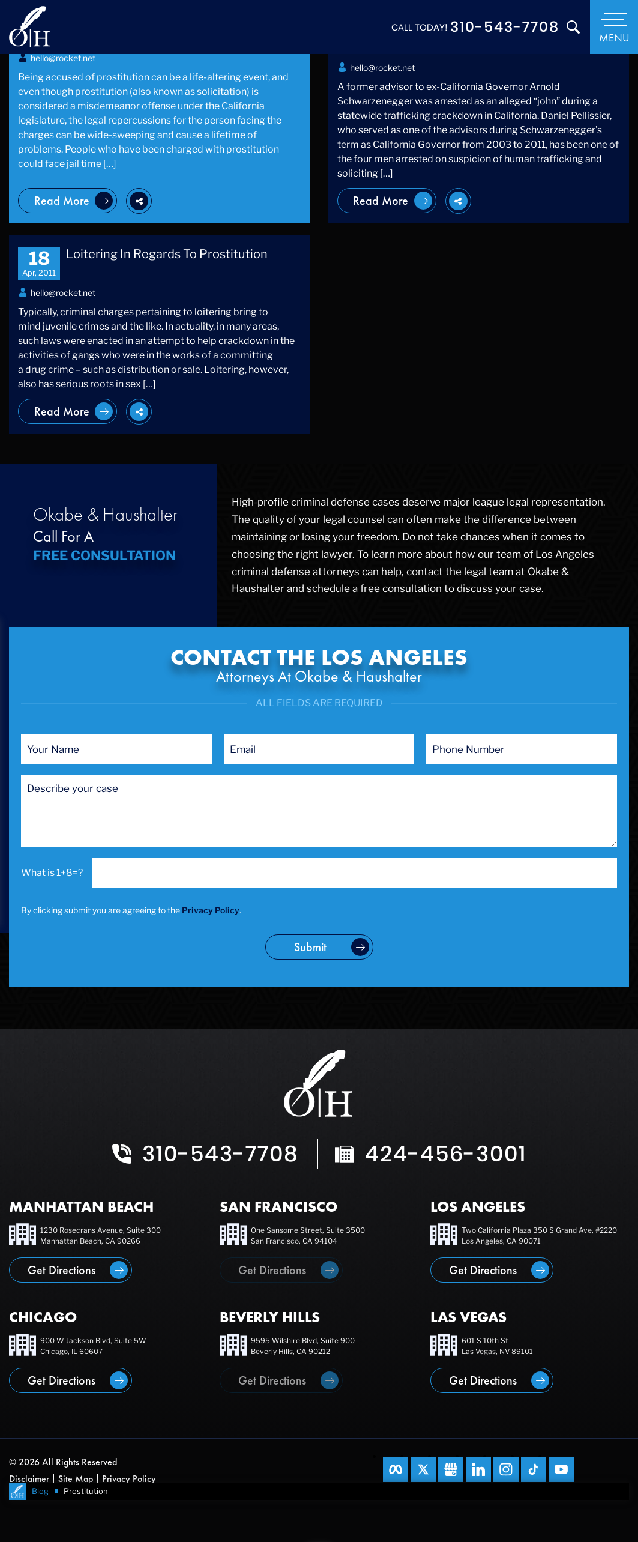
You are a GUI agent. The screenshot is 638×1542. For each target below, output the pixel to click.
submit (310, 947)
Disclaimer (29, 1478)
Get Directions (61, 1270)
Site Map (75, 1478)
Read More (61, 200)
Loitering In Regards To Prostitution (167, 254)
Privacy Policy (210, 910)
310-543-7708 (504, 27)
